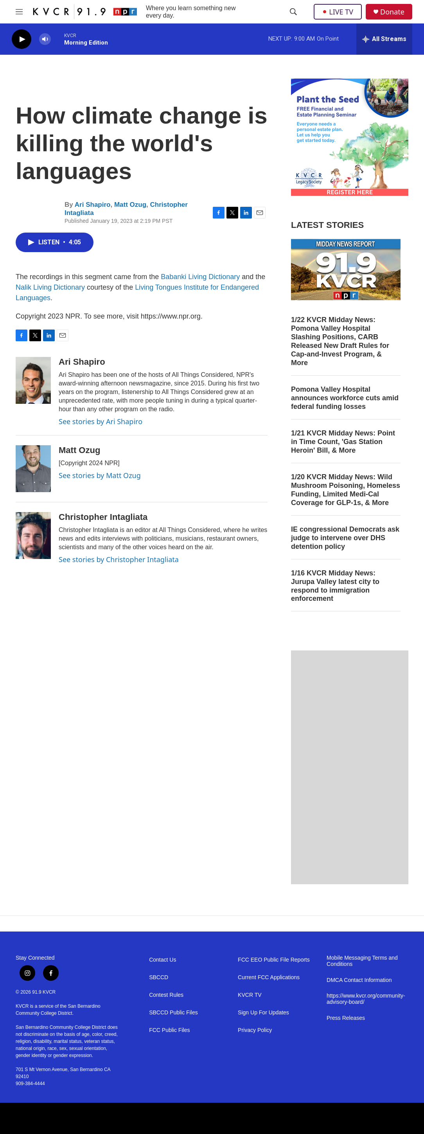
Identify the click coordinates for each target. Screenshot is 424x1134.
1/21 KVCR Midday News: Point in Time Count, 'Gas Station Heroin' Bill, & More (343, 441)
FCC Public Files (169, 1030)
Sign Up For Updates (263, 1013)
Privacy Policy (255, 1030)
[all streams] (384, 39)
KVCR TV (249, 995)
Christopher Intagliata (103, 517)
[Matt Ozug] (33, 468)
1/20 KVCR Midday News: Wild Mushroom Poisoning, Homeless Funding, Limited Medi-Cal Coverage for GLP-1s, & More (345, 490)
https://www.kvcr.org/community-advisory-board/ (366, 999)
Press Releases (346, 1018)
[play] (21, 39)
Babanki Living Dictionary (200, 277)
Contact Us (162, 960)
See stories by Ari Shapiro (100, 421)
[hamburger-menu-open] (19, 12)
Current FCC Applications (269, 977)
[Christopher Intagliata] (33, 535)
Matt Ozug (130, 204)
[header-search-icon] (293, 11)
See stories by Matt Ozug (100, 475)
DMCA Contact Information (359, 980)
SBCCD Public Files (173, 1013)
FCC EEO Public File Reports (274, 960)
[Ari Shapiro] (33, 380)
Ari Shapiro (93, 204)
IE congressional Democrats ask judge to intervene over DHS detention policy (345, 537)
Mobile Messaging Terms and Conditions (362, 961)
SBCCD (158, 977)
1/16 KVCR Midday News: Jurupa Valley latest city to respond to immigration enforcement (335, 586)
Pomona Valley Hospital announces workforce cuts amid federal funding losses (345, 397)
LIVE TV (337, 11)
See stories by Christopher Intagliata (119, 559)
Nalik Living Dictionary (50, 287)
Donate (392, 12)
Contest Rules (166, 995)
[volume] (45, 39)
